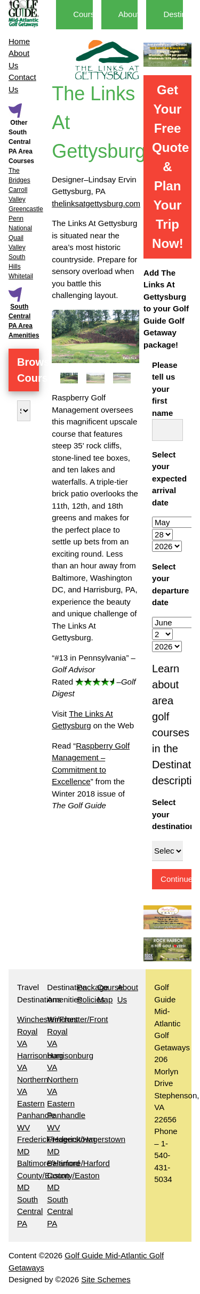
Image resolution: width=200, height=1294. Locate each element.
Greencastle (26, 209)
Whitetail (21, 276)
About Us (134, 14)
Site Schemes (106, 1279)
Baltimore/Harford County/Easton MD (78, 1175)
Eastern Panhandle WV (36, 1115)
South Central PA (30, 1211)
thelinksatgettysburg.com (96, 203)
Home (19, 41)
